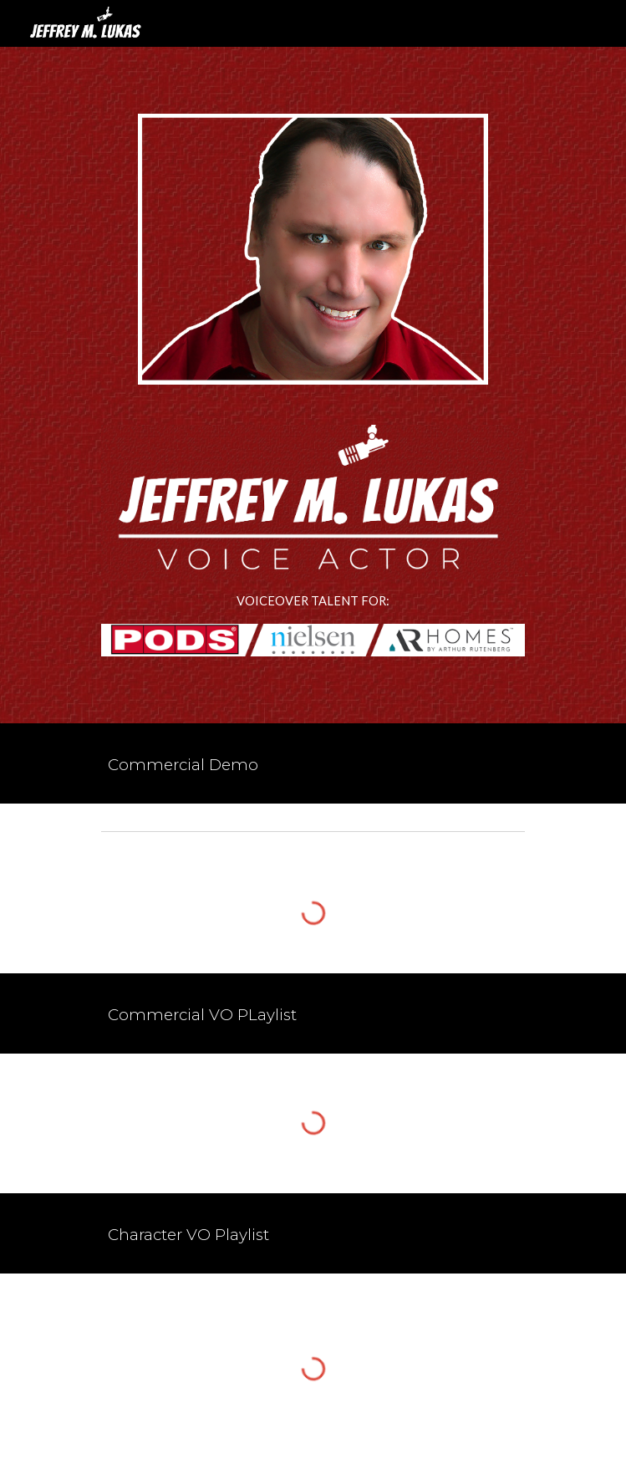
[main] (313, 601)
